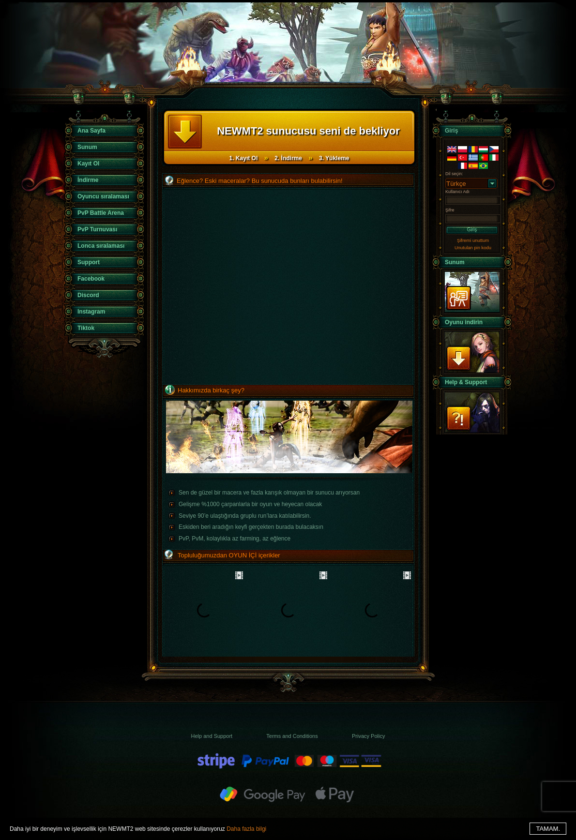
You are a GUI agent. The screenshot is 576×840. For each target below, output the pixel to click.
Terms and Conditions (292, 736)
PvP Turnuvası (97, 229)
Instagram (91, 311)
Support (88, 262)
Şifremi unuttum (473, 240)
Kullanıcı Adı (457, 191)
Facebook (91, 278)
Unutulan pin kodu (473, 247)
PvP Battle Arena (100, 213)
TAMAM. (548, 828)
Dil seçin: (454, 173)
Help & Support (466, 382)
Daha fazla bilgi (246, 828)
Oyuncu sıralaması (103, 196)
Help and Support (212, 736)
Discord (88, 295)
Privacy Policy (368, 736)
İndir (472, 352)
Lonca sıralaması (100, 245)
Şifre (450, 210)
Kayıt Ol (88, 163)
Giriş (472, 229)
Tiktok (85, 328)
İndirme (87, 180)
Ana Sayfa (91, 130)
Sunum (87, 147)
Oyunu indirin (464, 322)
